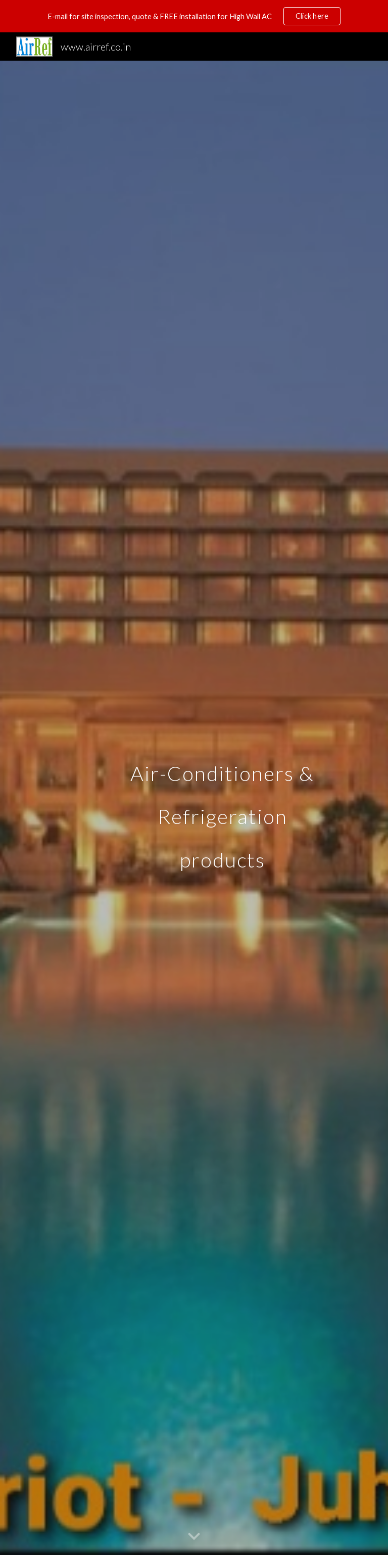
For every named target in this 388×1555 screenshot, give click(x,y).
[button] (194, 1537)
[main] (222, 808)
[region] (194, 16)
